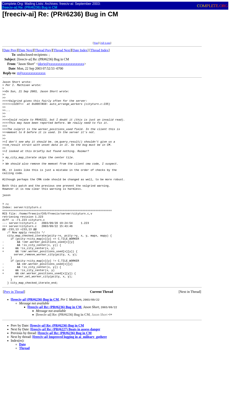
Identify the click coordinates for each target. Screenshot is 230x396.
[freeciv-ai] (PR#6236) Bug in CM (35, 339)
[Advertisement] (78, 31)
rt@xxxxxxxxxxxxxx (31, 73)
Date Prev (10, 50)
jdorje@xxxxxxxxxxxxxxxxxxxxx (61, 64)
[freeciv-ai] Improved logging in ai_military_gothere (69, 377)
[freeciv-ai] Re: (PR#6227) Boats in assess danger (65, 369)
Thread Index (99, 50)
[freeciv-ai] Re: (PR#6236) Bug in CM (54, 347)
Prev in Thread (14, 332)
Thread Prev (43, 50)
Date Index (80, 50)
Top (96, 42)
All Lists (105, 42)
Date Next (26, 50)
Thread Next (62, 50)
